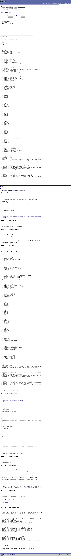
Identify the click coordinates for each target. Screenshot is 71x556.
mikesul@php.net (11, 499)
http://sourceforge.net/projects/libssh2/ (25, 487)
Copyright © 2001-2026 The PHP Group (9, 554)
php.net (44, 3)
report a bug (53, 3)
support (46, 3)
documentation (49, 3)
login (70, 3)
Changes (9, 190)
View (2, 12)
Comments (5, 190)
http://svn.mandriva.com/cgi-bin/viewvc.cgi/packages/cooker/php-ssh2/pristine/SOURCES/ (26, 248)
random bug (67, 3)
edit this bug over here (17, 15)
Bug (1, 6)
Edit (9, 12)
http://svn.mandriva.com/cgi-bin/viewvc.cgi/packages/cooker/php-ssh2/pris (12, 400)
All (1, 190)
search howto (61, 3)
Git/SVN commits (15, 190)
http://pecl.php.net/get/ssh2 (5, 502)
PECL (20, 9)
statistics (65, 3)
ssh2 (18, 9)
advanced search (57, 3)
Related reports (21, 190)
